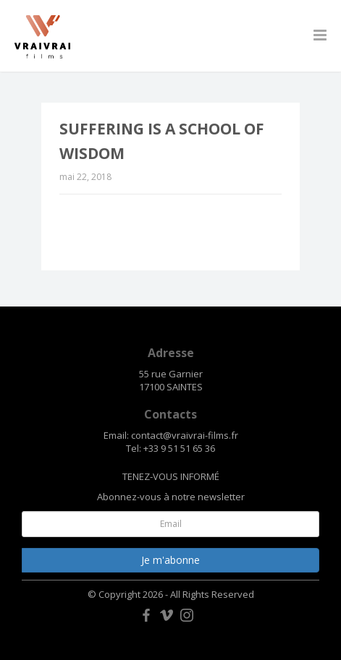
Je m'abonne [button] (170, 560)
